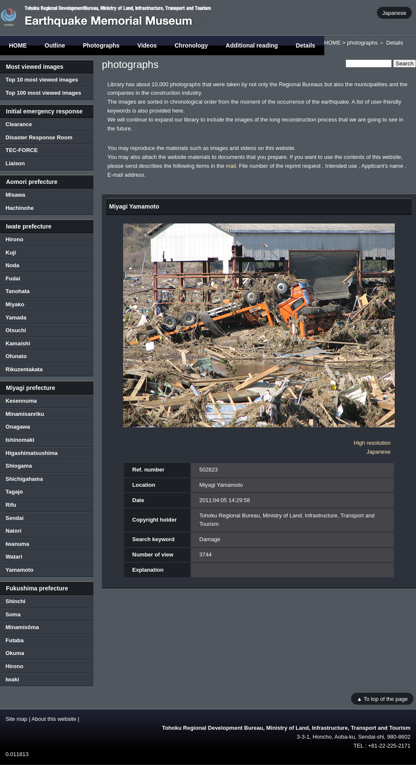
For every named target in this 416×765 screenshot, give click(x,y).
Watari (14, 556)
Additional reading (252, 45)
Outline (55, 45)
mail (231, 166)
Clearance (19, 124)
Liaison (15, 163)
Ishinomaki (20, 440)
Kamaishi (18, 343)
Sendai (15, 518)
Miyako (15, 304)
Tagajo (14, 491)
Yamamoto (20, 570)
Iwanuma (17, 544)
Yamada (16, 317)
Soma (13, 614)
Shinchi (15, 601)
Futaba (15, 640)
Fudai (13, 278)
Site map (16, 719)
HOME (18, 45)
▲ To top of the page (382, 698)
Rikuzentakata (24, 369)
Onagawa (18, 426)
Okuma (15, 653)
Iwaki (12, 679)
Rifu (11, 505)
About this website (53, 719)
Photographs (101, 45)
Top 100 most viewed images (43, 93)
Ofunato (16, 356)
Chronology (191, 45)
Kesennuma (21, 401)
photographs (362, 43)
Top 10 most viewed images (42, 79)
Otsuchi (16, 330)
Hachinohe (20, 208)
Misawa (15, 195)
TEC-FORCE (22, 150)
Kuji (11, 252)
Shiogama (19, 466)
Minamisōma (22, 627)
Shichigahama (24, 479)
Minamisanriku (25, 414)
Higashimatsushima (32, 453)
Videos (147, 45)
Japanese (394, 12)
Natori (14, 531)
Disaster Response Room (39, 137)
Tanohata (18, 291)
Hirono (14, 239)
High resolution (372, 443)
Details (305, 45)
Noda (13, 265)
